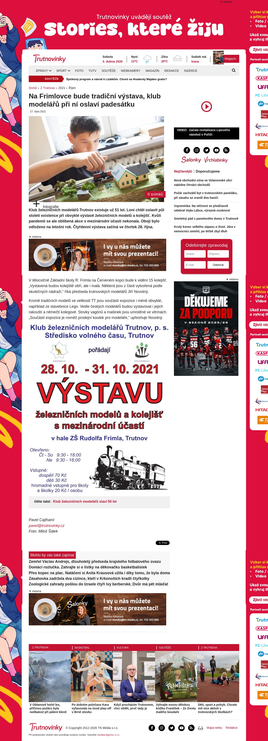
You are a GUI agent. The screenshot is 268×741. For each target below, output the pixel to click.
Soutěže (109, 70)
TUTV (92, 70)
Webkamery (130, 70)
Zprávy (42, 70)
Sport (61, 70)
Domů (33, 88)
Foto (79, 70)
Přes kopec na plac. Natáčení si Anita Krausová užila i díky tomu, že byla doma (99, 573)
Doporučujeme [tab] (208, 171)
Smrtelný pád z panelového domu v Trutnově (206, 218)
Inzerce (190, 70)
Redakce (171, 70)
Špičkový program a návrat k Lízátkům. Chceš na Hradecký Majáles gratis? (116, 79)
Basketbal (82, 647)
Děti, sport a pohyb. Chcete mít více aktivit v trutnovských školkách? (217, 708)
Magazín (230, 58)
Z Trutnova (47, 88)
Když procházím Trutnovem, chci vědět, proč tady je (134, 706)
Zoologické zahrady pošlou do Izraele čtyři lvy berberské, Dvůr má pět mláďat (98, 584)
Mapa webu (214, 727)
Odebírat (218, 264)
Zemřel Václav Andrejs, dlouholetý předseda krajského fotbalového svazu (95, 561)
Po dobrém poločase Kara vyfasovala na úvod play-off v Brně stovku (91, 708)
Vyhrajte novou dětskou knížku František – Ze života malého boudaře (176, 708)
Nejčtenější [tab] (183, 171)
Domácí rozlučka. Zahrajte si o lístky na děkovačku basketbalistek (88, 567)
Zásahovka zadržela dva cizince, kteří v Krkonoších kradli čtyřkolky (89, 578)
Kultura (123, 647)
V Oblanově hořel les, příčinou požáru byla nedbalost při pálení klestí (48, 708)
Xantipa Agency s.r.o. (108, 734)
